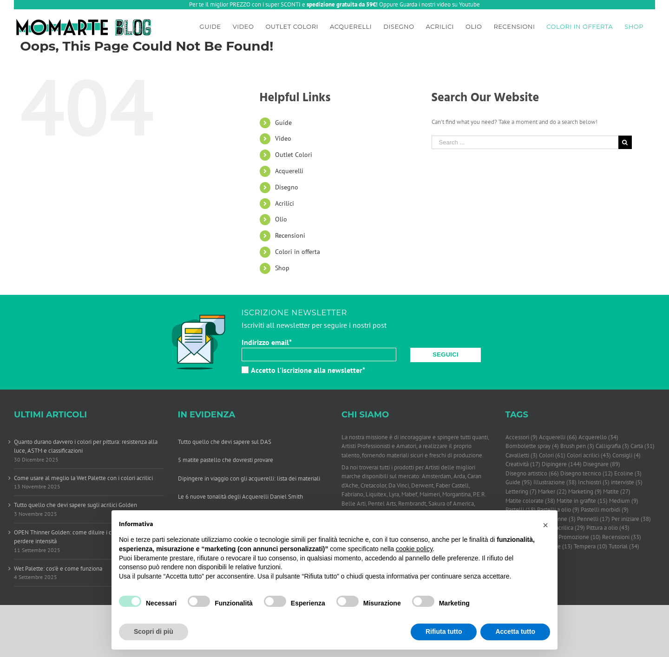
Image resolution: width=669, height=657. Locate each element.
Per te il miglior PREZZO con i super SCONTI (245, 4)
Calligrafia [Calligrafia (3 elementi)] (612, 446)
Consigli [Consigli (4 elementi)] (626, 455)
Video (283, 138)
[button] (545, 525)
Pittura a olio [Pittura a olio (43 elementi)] (608, 528)
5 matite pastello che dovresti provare (225, 460)
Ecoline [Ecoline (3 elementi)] (628, 473)
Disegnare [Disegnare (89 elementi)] (601, 464)
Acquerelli (289, 171)
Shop (282, 268)
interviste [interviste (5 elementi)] (627, 482)
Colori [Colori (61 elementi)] (552, 455)
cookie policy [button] (414, 549)
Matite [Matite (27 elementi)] (616, 491)
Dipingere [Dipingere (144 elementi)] (562, 464)
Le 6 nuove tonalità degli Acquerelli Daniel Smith (240, 497)
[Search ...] (525, 142)
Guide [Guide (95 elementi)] (518, 482)
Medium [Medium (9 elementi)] (623, 501)
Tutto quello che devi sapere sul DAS (224, 442)
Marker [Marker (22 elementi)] (552, 491)
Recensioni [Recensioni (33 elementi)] (621, 537)
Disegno (286, 187)
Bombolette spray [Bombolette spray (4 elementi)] (532, 446)
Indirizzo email (267, 342)
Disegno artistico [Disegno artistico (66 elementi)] (532, 473)
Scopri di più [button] (153, 631)
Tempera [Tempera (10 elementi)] (590, 546)
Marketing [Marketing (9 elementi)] (585, 491)
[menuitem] (210, 25)
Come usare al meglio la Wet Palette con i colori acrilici (83, 478)
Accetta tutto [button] (515, 631)
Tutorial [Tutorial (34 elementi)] (624, 546)
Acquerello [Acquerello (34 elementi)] (598, 437)
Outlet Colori (293, 154)
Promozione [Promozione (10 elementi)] (579, 537)
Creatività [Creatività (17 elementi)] (522, 464)
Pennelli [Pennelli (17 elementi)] (593, 519)
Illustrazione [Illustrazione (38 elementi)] (555, 482)
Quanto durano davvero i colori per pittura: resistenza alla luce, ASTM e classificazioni (85, 446)
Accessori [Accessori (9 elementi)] (521, 437)
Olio (281, 219)
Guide (283, 122)
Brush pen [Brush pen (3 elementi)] (577, 446)
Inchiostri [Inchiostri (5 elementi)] (594, 482)
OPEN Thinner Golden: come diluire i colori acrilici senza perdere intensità (85, 537)
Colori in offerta (297, 251)
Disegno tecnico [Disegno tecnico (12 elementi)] (586, 473)
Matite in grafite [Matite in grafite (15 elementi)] (582, 501)
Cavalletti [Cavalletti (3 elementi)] (521, 455)
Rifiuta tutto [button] (444, 631)
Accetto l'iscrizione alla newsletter (303, 370)
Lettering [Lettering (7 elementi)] (521, 491)
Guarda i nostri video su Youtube (440, 4)
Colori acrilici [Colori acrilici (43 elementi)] (589, 455)
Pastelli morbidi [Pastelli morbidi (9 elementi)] (605, 510)
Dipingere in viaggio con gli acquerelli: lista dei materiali (249, 478)
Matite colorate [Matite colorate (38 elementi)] (530, 501)
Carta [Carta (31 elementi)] (642, 446)
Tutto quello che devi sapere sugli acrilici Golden (75, 505)
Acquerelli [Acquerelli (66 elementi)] (558, 437)
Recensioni (290, 235)
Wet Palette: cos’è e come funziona (58, 568)
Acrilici (284, 203)
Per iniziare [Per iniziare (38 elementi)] (631, 519)
